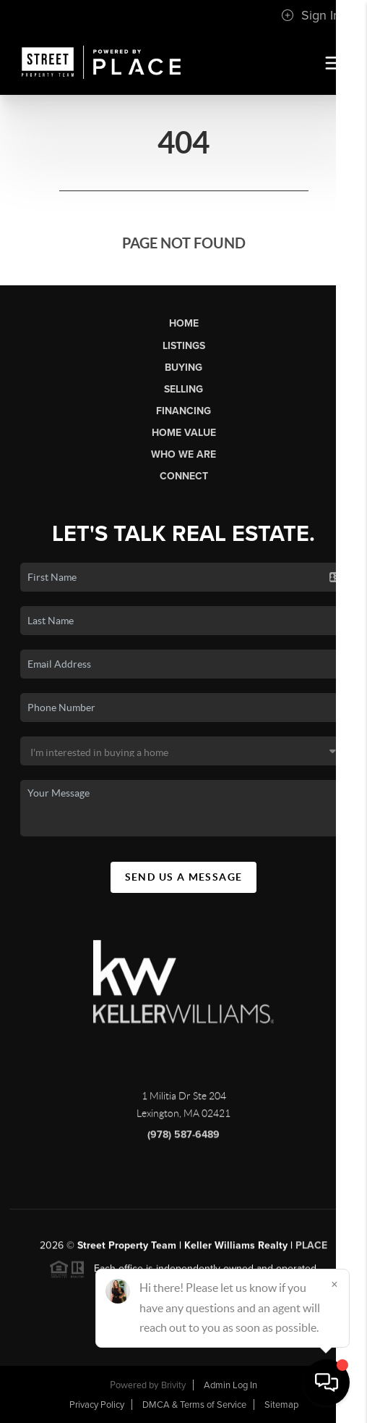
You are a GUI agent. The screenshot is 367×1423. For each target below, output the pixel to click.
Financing (183, 411)
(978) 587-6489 (183, 1141)
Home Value (184, 433)
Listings (184, 346)
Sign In (310, 15)
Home (184, 323)
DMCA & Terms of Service (194, 1405)
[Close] (334, 1284)
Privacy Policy (96, 1405)
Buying (183, 367)
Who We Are (183, 454)
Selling (183, 389)
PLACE (311, 1252)
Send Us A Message (184, 877)
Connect (184, 476)
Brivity (173, 1385)
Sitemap (281, 1405)
